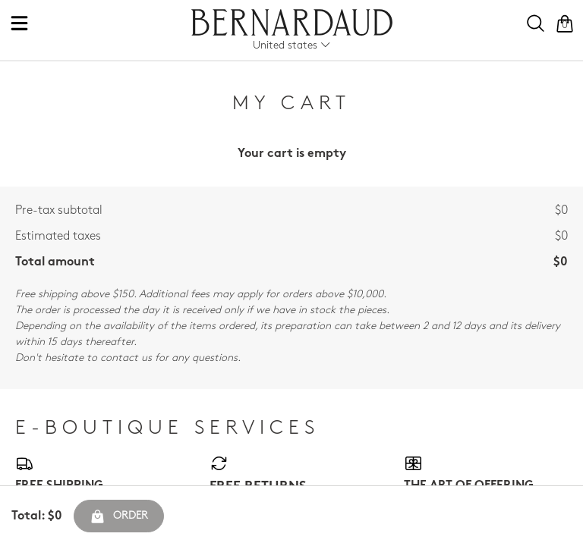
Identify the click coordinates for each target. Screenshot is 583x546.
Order (119, 516)
